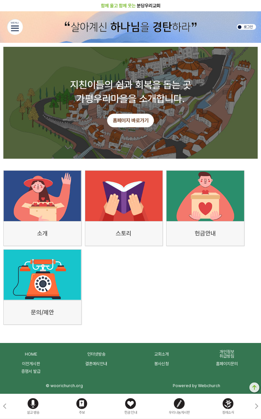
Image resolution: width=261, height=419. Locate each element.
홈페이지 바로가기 (130, 121)
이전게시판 (31, 363)
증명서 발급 (30, 371)
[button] (256, 406)
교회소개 (161, 354)
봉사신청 (161, 363)
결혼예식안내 (96, 363)
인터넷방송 (96, 354)
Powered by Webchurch (196, 385)
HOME (31, 354)
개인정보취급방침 (227, 354)
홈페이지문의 (227, 363)
